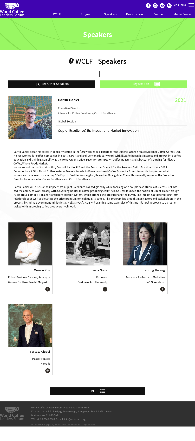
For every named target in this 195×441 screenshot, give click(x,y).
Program (86, 14)
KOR (176, 5)
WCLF (57, 14)
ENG (183, 5)
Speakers (110, 14)
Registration (134, 14)
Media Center (183, 14)
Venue (158, 14)
